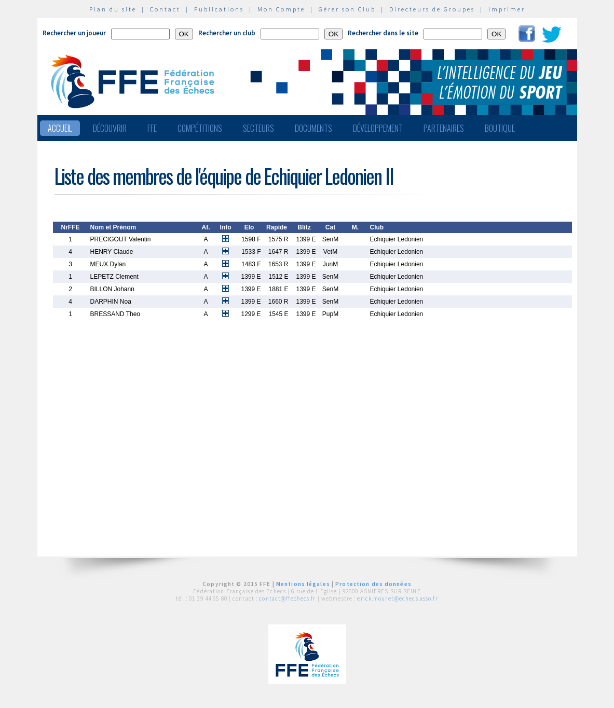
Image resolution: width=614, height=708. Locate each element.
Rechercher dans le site (383, 33)
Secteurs (258, 128)
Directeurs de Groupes (432, 9)
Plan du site (113, 9)
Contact (165, 9)
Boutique (500, 128)
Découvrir (110, 128)
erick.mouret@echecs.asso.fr (397, 598)
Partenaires (444, 128)
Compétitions (200, 128)
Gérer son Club (347, 9)
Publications (219, 9)
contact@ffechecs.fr (287, 598)
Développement (378, 128)
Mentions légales (303, 584)
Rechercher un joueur (74, 33)
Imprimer (506, 9)
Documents (313, 128)
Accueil (60, 128)
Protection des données (373, 584)
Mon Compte (281, 9)
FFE (152, 128)
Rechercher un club (226, 33)
